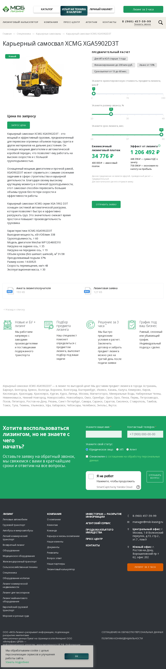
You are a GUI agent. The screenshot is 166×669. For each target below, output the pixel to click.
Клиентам (52, 525)
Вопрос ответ (54, 558)
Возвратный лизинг (14, 545)
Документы (53, 547)
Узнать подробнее (17, 662)
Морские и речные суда (16, 615)
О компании (54, 519)
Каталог (47, 9)
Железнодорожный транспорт (20, 561)
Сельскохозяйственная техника (20, 567)
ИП (121, 449)
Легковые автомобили (15, 519)
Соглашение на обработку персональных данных (132, 632)
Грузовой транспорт (14, 525)
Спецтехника (24, 33)
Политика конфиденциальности (122, 638)
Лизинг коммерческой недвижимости (15, 585)
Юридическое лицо (101, 449)
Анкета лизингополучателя (33, 288)
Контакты (109, 22)
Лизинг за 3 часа (143, 9)
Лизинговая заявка (105, 288)
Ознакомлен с (124, 458)
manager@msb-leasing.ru (148, 522)
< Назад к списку (14, 309)
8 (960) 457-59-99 (136, 21)
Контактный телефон (140, 427)
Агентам (91, 22)
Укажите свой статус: (99, 444)
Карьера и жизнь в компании (63, 536)
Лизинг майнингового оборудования (15, 600)
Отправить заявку (106, 204)
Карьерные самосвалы (48, 33)
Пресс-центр (72, 22)
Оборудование (11, 550)
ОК (76, 656)
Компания (51, 22)
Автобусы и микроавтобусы (18, 530)
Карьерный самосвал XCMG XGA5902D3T (88, 33)
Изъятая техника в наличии (74, 10)
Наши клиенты (55, 541)
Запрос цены (18, 125)
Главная (7, 33)
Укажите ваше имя (97, 427)
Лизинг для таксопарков (16, 592)
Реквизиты (52, 552)
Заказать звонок (142, 24)
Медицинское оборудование (19, 556)
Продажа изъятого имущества (99, 531)
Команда (52, 530)
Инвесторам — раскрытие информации (104, 515)
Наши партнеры (56, 563)
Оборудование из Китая (16, 578)
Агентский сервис (98, 523)
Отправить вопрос (155, 476)
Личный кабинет (101, 9)
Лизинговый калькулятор (20, 22)
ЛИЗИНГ (8, 514)
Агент (133, 449)
